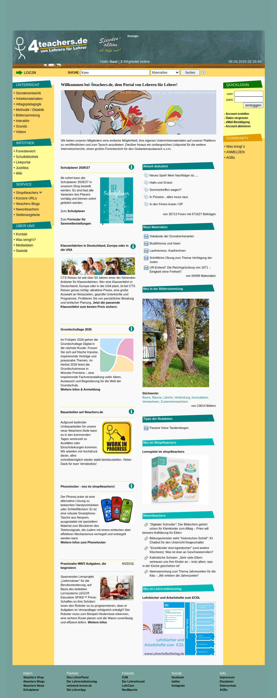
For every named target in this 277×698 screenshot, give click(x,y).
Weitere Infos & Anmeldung (80, 389)
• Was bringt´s (234, 147)
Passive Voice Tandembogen (169, 427)
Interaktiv (22, 121)
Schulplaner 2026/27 (75, 167)
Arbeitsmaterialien (29, 99)
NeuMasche (130, 689)
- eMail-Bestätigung (237, 122)
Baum (147, 397)
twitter (176, 681)
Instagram (178, 685)
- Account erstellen (236, 113)
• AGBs (229, 158)
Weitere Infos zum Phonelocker (83, 542)
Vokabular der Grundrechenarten (172, 236)
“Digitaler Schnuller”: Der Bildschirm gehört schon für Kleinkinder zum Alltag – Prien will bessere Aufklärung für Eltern (176, 528)
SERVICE (24, 184)
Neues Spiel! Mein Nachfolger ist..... (174, 175)
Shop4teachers (29, 193)
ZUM (125, 677)
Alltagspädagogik (28, 104)
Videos (21, 132)
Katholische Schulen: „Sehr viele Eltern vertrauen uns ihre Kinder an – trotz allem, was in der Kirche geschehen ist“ (178, 561)
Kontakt (21, 234)
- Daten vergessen (236, 117)
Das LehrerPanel (77, 677)
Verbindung (182, 397)
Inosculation (200, 397)
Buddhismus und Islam (165, 243)
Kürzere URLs (26, 198)
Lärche (168, 397)
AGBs (223, 689)
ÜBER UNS (25, 226)
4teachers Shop (33, 677)
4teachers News (33, 685)
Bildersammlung (28, 115)
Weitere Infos (97, 622)
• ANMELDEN (234, 152)
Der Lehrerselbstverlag (82, 681)
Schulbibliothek (27, 157)
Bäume (157, 397)
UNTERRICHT (28, 85)
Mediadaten (24, 245)
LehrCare (128, 685)
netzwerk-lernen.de (79, 685)
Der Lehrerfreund (133, 681)
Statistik (21, 251)
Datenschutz (228, 685)
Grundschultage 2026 (76, 329)
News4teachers (27, 209)
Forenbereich (25, 151)
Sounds (21, 126)
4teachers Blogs (28, 204)
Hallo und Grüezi (161, 182)
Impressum (227, 677)
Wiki (19, 173)
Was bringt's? (26, 240)
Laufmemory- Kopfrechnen (168, 250)
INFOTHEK (25, 143)
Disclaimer (227, 681)
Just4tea (22, 168)
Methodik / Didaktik (30, 110)
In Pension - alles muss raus (169, 197)
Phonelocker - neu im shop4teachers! (88, 486)
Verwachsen (151, 401)
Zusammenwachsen (174, 401)
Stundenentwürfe (28, 93)
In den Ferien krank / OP (166, 204)
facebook (178, 677)
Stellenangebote (28, 215)
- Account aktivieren (237, 126)
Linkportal (23, 162)
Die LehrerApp (76, 689)
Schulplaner (76, 211)
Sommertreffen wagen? (165, 189)
